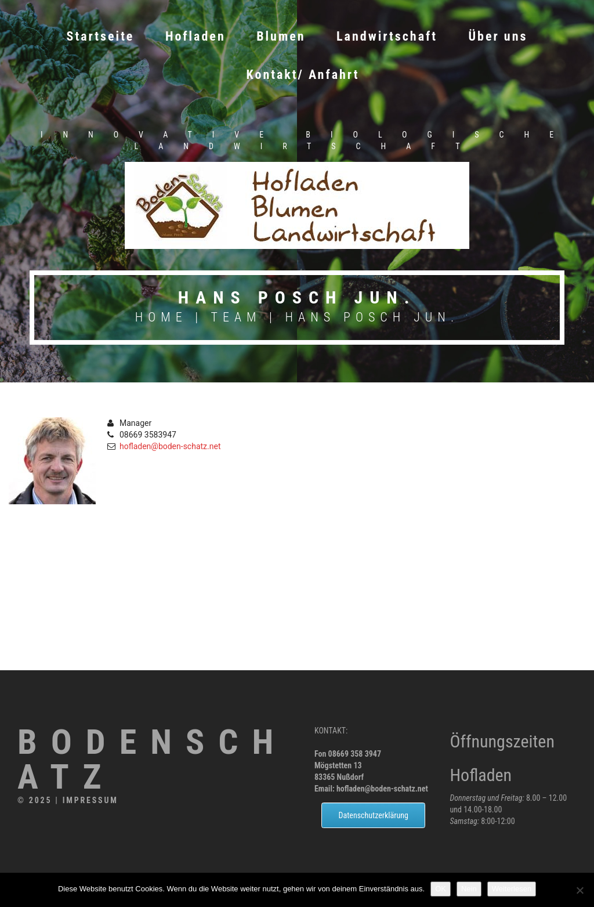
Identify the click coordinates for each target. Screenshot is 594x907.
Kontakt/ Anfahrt (303, 74)
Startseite (101, 36)
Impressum (90, 800)
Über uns (498, 36)
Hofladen (195, 36)
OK (440, 888)
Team (236, 317)
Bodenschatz (152, 759)
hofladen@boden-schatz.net (169, 446)
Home (161, 317)
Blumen (280, 36)
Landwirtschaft (386, 36)
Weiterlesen (511, 888)
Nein (469, 888)
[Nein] (579, 890)
